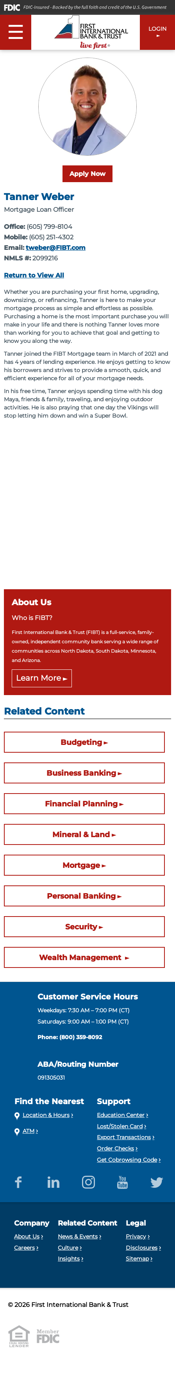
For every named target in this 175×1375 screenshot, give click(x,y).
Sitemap (137, 1258)
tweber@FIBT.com (56, 247)
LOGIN (157, 28)
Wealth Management (81, 957)
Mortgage (81, 865)
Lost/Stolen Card (120, 1126)
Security (81, 926)
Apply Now (87, 173)
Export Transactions (124, 1137)
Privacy (136, 1236)
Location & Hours (46, 1115)
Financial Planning (81, 803)
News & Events (78, 1236)
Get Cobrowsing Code (127, 1159)
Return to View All (34, 275)
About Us (26, 1236)
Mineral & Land (81, 834)
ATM (28, 1130)
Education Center (121, 1115)
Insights (69, 1258)
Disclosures (141, 1247)
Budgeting (81, 742)
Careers (24, 1247)
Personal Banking (81, 896)
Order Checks (115, 1148)
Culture (68, 1247)
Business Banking (81, 773)
